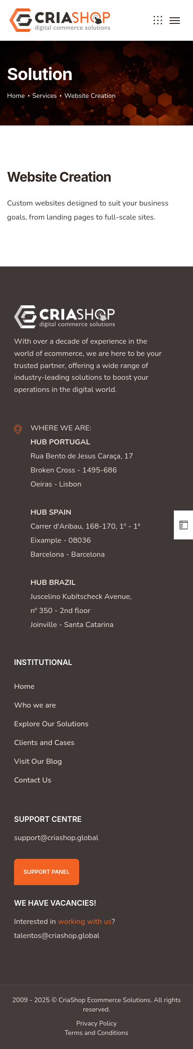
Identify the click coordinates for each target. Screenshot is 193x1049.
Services (44, 95)
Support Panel (46, 871)
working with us (84, 921)
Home (16, 95)
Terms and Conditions (96, 1032)
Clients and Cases (44, 743)
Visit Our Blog (38, 761)
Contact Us (32, 780)
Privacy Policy (96, 1023)
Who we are (35, 705)
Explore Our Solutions (51, 724)
